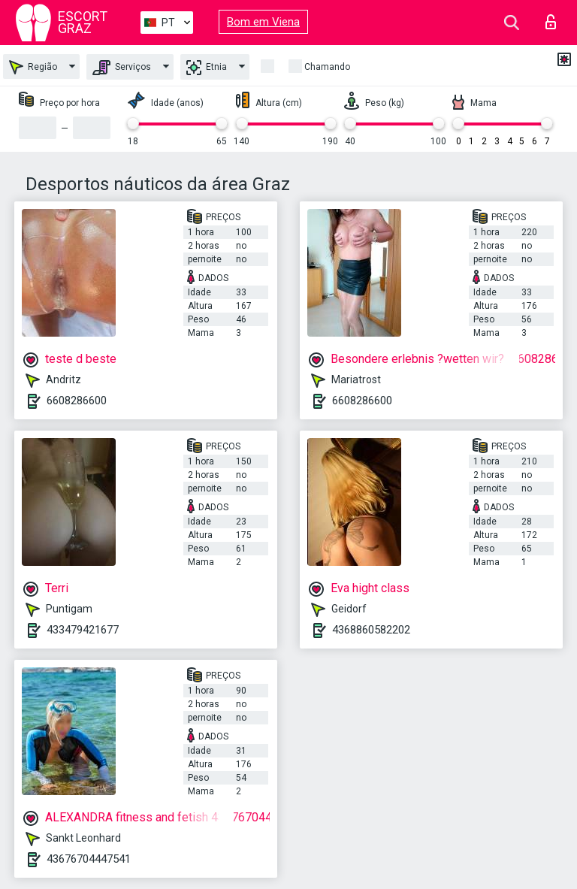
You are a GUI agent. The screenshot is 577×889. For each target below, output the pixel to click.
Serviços (121, 67)
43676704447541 (89, 859)
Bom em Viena (263, 22)
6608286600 (77, 400)
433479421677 (83, 630)
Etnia (206, 67)
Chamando (327, 67)
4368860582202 (371, 630)
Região (33, 67)
